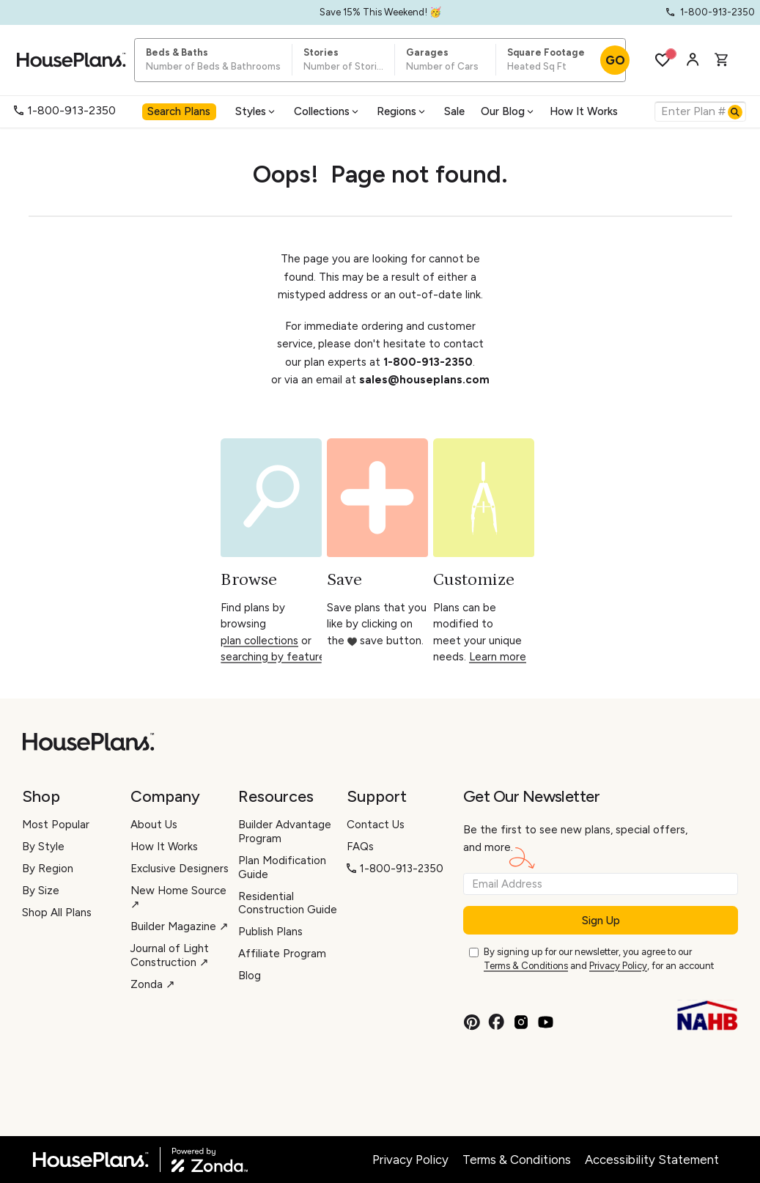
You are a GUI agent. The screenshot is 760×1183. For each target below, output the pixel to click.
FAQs (360, 846)
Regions (402, 111)
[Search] (735, 112)
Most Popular (55, 824)
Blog (249, 975)
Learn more (497, 656)
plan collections (259, 640)
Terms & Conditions (526, 965)
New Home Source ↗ (178, 897)
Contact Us (376, 824)
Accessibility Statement (652, 1159)
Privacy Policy (618, 965)
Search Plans (178, 111)
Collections (327, 111)
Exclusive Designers (179, 868)
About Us (153, 824)
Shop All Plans (57, 912)
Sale (454, 111)
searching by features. (277, 656)
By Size (40, 890)
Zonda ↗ (152, 984)
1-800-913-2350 (65, 110)
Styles (256, 111)
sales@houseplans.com (424, 379)
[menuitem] (181, 111)
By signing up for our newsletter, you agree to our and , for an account (599, 959)
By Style (43, 846)
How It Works (584, 111)
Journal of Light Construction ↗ (169, 955)
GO (615, 60)
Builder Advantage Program (284, 831)
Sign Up (601, 920)
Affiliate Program (282, 953)
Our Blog (508, 111)
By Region (47, 868)
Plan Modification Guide (282, 867)
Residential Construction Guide (287, 903)
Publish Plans (270, 931)
